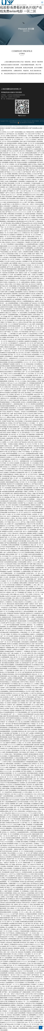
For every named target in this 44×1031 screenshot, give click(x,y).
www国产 (15, 680)
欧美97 (10, 567)
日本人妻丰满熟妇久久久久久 (21, 957)
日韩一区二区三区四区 (26, 200)
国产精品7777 (8, 887)
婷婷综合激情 (20, 417)
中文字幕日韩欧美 (35, 229)
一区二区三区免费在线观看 (9, 349)
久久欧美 (8, 189)
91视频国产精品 (9, 967)
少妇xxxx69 (31, 133)
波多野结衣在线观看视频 (26, 980)
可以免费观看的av (25, 545)
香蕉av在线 (14, 548)
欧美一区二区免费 (26, 756)
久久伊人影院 (29, 1018)
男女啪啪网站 (34, 341)
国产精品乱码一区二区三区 (7, 328)
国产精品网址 (25, 693)
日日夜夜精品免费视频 (33, 621)
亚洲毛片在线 (38, 569)
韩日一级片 (29, 702)
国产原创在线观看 (37, 556)
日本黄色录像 (37, 898)
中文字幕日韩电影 (24, 331)
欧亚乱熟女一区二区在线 (27, 1016)
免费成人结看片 (17, 390)
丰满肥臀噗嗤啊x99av (29, 301)
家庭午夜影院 (12, 919)
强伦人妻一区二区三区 (18, 535)
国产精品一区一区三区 (14, 354)
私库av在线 (33, 577)
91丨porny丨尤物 (38, 1020)
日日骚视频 (11, 291)
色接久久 (23, 238)
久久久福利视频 (16, 720)
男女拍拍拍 (33, 605)
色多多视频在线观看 (25, 1011)
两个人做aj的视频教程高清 (19, 524)
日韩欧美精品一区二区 (26, 632)
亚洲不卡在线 (40, 868)
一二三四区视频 (11, 333)
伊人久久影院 (35, 704)
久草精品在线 (22, 533)
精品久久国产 (7, 653)
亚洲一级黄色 (36, 253)
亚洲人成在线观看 (15, 805)
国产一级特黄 (38, 579)
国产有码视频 (32, 961)
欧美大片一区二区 (20, 328)
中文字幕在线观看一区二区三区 (13, 672)
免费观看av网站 (10, 647)
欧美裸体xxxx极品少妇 (7, 956)
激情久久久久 (18, 232)
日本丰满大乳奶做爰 (23, 801)
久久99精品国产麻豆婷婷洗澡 (19, 324)
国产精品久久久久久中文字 (29, 600)
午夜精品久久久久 (14, 280)
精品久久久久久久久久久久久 (20, 813)
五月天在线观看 (19, 982)
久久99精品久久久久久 (13, 615)
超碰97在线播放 (35, 769)
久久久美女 (15, 556)
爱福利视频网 (35, 137)
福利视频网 (5, 162)
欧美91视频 (17, 373)
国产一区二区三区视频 (21, 554)
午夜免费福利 (10, 244)
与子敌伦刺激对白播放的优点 (31, 421)
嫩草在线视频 (24, 149)
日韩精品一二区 (6, 1011)
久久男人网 (16, 457)
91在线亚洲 (16, 980)
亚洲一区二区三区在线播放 (7, 611)
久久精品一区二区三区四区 (13, 514)
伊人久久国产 (24, 202)
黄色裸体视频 (40, 168)
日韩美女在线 (20, 1022)
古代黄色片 (20, 954)
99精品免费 (16, 942)
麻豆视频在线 (15, 1011)
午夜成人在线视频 (20, 708)
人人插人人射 (27, 137)
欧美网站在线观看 (29, 938)
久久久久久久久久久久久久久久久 (28, 206)
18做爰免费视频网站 (26, 898)
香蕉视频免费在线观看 (12, 752)
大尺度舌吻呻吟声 (13, 343)
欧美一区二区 (27, 276)
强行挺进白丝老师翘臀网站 (15, 362)
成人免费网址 (19, 786)
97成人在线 (39, 790)
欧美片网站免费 (22, 564)
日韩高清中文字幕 (30, 1003)
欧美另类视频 (11, 175)
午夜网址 (16, 474)
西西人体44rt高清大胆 (36, 969)
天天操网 (30, 398)
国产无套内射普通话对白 (26, 1007)
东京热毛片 (20, 529)
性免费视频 (32, 841)
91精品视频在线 (4, 975)
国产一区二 (12, 714)
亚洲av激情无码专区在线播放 (8, 995)
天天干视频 (3, 444)
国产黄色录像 (7, 223)
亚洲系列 (6, 961)
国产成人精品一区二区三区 (26, 558)
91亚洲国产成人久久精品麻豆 (26, 503)
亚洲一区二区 (14, 950)
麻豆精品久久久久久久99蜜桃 (12, 910)
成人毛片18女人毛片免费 (23, 352)
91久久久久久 (17, 693)
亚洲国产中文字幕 (29, 758)
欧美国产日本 (7, 976)
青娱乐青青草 (25, 565)
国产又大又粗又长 (11, 192)
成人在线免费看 (25, 721)
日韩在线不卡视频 (14, 895)
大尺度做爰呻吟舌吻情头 (26, 314)
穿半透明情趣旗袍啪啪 (11, 269)
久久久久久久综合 (26, 720)
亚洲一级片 (21, 548)
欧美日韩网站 (24, 312)
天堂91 (15, 828)
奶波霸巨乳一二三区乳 (31, 598)
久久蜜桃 (32, 617)
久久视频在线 (33, 615)
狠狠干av (30, 267)
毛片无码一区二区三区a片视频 (28, 482)
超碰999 (9, 299)
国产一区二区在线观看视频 (23, 478)
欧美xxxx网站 (31, 541)
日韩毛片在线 (15, 741)
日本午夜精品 (17, 284)
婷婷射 (23, 948)
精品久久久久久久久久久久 (35, 290)
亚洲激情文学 (19, 584)
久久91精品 (23, 381)
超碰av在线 (28, 417)
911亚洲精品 (35, 664)
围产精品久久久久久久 (36, 331)
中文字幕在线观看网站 (21, 712)
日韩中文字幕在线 (36, 992)
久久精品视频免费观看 (25, 459)
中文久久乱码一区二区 (30, 366)
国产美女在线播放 (37, 878)
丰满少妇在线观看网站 (13, 141)
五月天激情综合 (12, 377)
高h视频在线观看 (9, 651)
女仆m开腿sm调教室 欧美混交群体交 (10, 149)
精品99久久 (22, 602)
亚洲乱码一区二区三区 (38, 763)
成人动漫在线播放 (32, 480)
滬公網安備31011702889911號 (27, 122)
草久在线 (14, 954)
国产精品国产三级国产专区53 (19, 210)
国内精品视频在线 (34, 754)
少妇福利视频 (30, 893)
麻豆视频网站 (27, 584)
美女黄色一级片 (30, 630)
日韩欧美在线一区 (6, 170)
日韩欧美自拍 (27, 470)
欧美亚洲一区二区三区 (9, 153)
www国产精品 (6, 204)
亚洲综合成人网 (22, 731)
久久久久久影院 (31, 623)
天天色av (10, 997)
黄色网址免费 (28, 447)
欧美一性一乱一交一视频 (36, 326)
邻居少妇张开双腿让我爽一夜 (32, 510)
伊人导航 (33, 940)
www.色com (26, 185)
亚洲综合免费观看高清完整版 (8, 301)
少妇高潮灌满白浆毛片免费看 (13, 238)
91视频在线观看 (22, 436)
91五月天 (30, 387)
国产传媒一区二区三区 (25, 695)
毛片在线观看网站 (5, 459)
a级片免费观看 (13, 263)
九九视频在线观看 (26, 571)
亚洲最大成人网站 (31, 590)
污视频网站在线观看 (29, 567)
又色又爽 (32, 428)
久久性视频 (17, 841)
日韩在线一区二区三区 (19, 640)
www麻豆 (33, 619)
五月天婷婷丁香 (6, 556)
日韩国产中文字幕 (25, 368)
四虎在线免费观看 (17, 189)
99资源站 (10, 689)
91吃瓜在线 (18, 600)
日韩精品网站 (40, 466)
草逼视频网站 (39, 1003)
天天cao (21, 470)
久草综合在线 (31, 760)
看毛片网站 (19, 192)
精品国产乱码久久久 (16, 872)
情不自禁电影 (30, 860)
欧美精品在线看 (17, 792)
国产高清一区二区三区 (20, 438)
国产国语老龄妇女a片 (37, 917)
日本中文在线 (31, 731)
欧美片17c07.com (8, 248)
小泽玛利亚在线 (22, 135)
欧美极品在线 (15, 516)
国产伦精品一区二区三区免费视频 (10, 834)
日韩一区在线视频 (33, 339)
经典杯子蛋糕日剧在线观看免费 (9, 449)
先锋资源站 (11, 973)
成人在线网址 (26, 295)
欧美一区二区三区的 (25, 670)
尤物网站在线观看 (30, 409)
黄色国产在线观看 (19, 356)
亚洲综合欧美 (26, 940)
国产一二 (41, 954)
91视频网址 (15, 590)
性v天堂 (28, 691)
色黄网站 (13, 1005)
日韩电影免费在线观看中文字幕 (15, 575)
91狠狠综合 (9, 602)
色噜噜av (10, 276)
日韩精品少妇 (27, 297)
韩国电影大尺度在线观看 (18, 288)
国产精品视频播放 (23, 164)
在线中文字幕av (39, 893)
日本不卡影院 (16, 769)
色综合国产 (39, 638)
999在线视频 (13, 257)
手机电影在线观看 (17, 617)
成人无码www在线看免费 (17, 990)
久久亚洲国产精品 (20, 168)
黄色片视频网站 (11, 885)
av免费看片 (6, 925)
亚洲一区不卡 (4, 358)
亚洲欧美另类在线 (7, 305)
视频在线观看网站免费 (11, 999)
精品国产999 (13, 529)
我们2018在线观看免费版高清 (23, 674)
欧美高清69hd (21, 828)
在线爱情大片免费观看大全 (17, 234)
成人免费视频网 (16, 299)
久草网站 (36, 683)
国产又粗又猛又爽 (18, 567)
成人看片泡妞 (13, 251)
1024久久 (10, 373)
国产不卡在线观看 (21, 647)
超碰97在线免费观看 (20, 1013)
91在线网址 (28, 602)
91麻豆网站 (37, 788)
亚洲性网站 (15, 293)
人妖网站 (9, 678)
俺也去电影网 (7, 293)
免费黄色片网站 (30, 196)
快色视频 (11, 923)
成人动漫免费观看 (23, 543)
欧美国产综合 (6, 413)
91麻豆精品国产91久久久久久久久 (31, 978)
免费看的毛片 (8, 390)
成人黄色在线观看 (31, 782)
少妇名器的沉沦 (28, 794)
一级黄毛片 (6, 862)
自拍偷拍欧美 (30, 307)
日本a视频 (24, 775)
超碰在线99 (14, 925)
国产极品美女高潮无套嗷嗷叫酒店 (21, 723)
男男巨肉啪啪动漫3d (38, 828)
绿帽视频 (29, 533)
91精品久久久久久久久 (28, 406)
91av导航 (16, 725)
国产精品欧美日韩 (5, 950)
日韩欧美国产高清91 (33, 583)
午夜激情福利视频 (25, 931)
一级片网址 (30, 135)
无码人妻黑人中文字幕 (18, 598)
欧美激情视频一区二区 (10, 773)
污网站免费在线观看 (23, 607)
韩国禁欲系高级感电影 (17, 366)
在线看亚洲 (37, 613)
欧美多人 (23, 402)
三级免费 (27, 242)
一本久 (2, 229)
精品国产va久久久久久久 (31, 548)
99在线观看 (15, 817)
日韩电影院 (34, 349)
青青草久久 (18, 204)
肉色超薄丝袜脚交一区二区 (13, 546)
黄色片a (18, 898)
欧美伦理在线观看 (11, 902)
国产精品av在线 (9, 1024)
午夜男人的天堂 (24, 615)
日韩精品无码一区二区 (14, 282)
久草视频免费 (18, 780)
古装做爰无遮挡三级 (13, 727)
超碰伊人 (33, 634)
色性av (14, 579)
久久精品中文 (23, 446)
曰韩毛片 (29, 562)
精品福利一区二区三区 (16, 862)
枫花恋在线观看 (35, 231)
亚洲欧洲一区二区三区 (9, 495)
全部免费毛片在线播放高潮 (16, 472)
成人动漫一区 (37, 487)
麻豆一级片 (20, 1026)
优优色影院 (22, 293)
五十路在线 (37, 387)
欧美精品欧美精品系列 (13, 202)
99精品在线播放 (6, 154)
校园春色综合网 (6, 617)
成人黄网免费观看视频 (30, 830)
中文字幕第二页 (4, 463)
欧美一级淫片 (39, 604)
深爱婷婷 (36, 200)
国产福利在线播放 (37, 470)
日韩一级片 (36, 779)
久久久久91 (11, 369)
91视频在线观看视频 (37, 1011)
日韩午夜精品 (22, 752)
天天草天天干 (34, 685)
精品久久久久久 (16, 522)
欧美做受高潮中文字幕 (21, 586)
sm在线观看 (17, 997)
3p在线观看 (17, 267)
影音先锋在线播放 (37, 297)
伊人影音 (6, 790)
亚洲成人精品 (36, 537)
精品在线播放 (4, 326)
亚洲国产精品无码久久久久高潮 (25, 874)
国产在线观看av (28, 1026)
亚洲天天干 (24, 373)
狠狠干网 (5, 716)
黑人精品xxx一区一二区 (22, 1001)
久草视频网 (3, 250)
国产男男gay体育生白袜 (26, 223)
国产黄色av (22, 590)
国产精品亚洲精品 (27, 560)
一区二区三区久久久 (30, 476)
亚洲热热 (30, 767)
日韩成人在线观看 (23, 518)
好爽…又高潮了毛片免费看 (35, 274)
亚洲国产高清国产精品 (8, 421)
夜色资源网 (31, 973)
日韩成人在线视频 (23, 217)
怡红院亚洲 (23, 942)
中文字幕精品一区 (28, 451)
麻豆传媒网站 (25, 841)
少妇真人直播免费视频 (11, 181)
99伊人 (6, 876)
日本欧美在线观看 (5, 729)
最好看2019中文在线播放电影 (15, 484)
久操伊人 (20, 251)
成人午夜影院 (7, 592)
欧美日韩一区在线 (13, 179)
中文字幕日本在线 (18, 309)
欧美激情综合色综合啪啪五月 (34, 227)
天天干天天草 (29, 575)
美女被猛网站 (13, 790)
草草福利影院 (39, 565)
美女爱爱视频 (32, 312)
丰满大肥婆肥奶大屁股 (30, 329)
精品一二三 (40, 933)
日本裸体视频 (6, 476)
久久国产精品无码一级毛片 (28, 172)
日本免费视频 (31, 499)
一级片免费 (22, 950)
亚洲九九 (40, 442)
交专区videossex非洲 (25, 834)
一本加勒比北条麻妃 (12, 444)
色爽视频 (41, 872)
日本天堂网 (33, 242)
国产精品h (34, 651)
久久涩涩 (35, 710)
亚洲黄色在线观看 (33, 531)
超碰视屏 (27, 341)
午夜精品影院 (8, 309)
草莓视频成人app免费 (6, 571)
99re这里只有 (37, 858)
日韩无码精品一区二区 (28, 809)
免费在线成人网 (6, 535)
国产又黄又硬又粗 (28, 710)
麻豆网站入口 (28, 484)
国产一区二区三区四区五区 (16, 440)
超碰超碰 (20, 937)
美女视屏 (25, 718)
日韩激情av (39, 213)
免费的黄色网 (11, 137)
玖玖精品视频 (6, 733)
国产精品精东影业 (17, 379)
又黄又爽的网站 (18, 605)
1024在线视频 (18, 213)
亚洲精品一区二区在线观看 (34, 771)
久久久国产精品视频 (38, 447)
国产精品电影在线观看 (23, 286)
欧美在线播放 (19, 132)
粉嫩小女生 (14, 860)
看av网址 (38, 524)
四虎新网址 (3, 626)
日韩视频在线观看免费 (35, 383)
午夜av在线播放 (11, 853)
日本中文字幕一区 (5, 324)
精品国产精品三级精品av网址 (16, 737)
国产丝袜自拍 (33, 303)
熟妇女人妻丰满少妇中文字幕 (34, 708)
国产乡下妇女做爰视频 (9, 177)
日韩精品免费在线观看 (31, 153)
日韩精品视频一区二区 (14, 655)
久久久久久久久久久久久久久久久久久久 (30, 358)
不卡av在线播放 (9, 841)
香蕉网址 (33, 282)
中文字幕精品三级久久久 (11, 322)
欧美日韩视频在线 (36, 927)
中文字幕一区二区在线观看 (22, 183)
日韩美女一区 (15, 312)
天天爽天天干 (13, 659)
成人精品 (35, 872)
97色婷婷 (39, 623)
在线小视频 (13, 594)
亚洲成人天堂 (12, 423)
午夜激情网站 (21, 181)
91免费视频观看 (5, 657)
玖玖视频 (32, 423)
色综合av (2, 857)
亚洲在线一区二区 (18, 851)
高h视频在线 (11, 1001)
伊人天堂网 (29, 640)
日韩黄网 (2, 219)
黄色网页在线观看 (28, 251)
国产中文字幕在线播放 (28, 697)
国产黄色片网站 (37, 261)
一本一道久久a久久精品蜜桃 (27, 335)
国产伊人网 (10, 267)
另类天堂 (19, 301)
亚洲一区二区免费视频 (18, 592)
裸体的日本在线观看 (37, 263)
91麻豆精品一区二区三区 (29, 906)
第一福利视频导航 (34, 836)
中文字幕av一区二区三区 (35, 373)
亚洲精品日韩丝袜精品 (8, 674)
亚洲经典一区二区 (11, 506)
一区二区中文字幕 (21, 347)
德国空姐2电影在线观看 (32, 288)
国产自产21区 (13, 811)
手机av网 (32, 565)
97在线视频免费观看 (38, 461)
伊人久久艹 (13, 194)
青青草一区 (6, 436)
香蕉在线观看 (27, 704)
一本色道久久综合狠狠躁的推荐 (28, 411)
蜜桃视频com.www (25, 1009)
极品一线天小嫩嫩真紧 (33, 815)
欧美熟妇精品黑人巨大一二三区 (14, 329)
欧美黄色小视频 (19, 430)
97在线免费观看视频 (11, 878)
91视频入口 (23, 457)
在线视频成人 (38, 937)
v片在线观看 (35, 935)
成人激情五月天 (7, 779)
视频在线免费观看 (37, 250)
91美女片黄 (14, 952)
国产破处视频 (22, 449)
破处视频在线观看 (29, 744)
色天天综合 (28, 179)
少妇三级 (13, 794)
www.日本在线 (21, 687)
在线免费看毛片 (9, 356)
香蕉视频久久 (7, 978)
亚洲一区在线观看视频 (21, 156)
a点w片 (33, 468)
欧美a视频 (23, 463)
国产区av (26, 605)
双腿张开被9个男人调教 (20, 316)
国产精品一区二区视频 (37, 368)
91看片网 (36, 135)
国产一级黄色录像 (18, 489)
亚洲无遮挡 (23, 976)
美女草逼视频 (19, 421)
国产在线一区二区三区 (16, 497)
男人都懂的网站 (7, 828)
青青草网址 (23, 624)
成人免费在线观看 (8, 763)
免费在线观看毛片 (7, 404)
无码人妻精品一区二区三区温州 (15, 908)
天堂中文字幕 (29, 994)
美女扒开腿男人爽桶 (9, 600)
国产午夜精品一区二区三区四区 (32, 208)
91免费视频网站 (29, 248)
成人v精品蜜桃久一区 (21, 133)
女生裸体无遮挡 (38, 248)
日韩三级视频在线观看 (8, 586)
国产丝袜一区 (9, 499)
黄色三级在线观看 (7, 196)
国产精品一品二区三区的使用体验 (32, 780)
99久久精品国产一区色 (37, 232)
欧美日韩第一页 (38, 307)
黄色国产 (37, 645)
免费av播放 (36, 822)
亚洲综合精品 (7, 628)
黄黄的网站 (15, 173)
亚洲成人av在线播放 (24, 897)
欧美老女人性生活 (11, 242)
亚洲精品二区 (38, 251)
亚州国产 (24, 333)
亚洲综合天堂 (26, 232)
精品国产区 (10, 411)
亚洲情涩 (38, 293)
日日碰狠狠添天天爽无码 (20, 868)
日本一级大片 (7, 516)
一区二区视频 (39, 299)
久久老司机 (3, 132)
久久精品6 (16, 931)
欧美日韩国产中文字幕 (28, 189)
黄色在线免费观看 (29, 611)
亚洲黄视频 (38, 676)
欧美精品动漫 (16, 682)
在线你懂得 (13, 398)
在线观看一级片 (31, 868)
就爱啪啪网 (29, 659)
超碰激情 (28, 525)
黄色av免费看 (15, 223)
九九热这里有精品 (33, 333)
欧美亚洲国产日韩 (16, 392)
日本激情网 (37, 154)
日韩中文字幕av (24, 682)
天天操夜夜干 (18, 651)
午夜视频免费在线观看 (32, 761)
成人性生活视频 (12, 676)
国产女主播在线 (6, 701)
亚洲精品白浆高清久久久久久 (31, 486)
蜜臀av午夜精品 (11, 417)
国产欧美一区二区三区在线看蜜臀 (24, 394)
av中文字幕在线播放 (29, 919)
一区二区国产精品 (34, 520)
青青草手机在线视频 (31, 799)
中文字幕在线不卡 (13, 1007)
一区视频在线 (27, 651)
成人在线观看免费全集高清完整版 (30, 546)
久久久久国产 (11, 132)
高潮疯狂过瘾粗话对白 (19, 196)
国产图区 (4, 992)
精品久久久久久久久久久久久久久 (15, 798)
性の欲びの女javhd (28, 413)
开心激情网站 (20, 341)
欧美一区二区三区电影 (6, 931)
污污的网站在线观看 (22, 666)
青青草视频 (3, 427)
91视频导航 (15, 206)
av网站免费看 (20, 885)
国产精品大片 (38, 225)
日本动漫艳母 (13, 217)
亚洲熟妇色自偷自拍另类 (23, 231)
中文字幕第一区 (18, 1024)
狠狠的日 (33, 505)
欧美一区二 (40, 1024)
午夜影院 (41, 685)
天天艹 (28, 647)
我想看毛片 (3, 168)
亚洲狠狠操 (25, 891)
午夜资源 (14, 385)
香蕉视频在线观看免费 (8, 491)
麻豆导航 (2, 933)
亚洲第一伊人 (4, 567)
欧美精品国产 (8, 480)
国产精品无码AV (16, 160)
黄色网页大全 (14, 459)
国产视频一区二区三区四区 (9, 428)
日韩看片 (25, 274)
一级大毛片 (13, 975)
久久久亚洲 (10, 442)
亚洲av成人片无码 (14, 1016)
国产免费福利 (34, 853)
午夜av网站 (33, 427)
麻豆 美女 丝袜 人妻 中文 (21, 520)
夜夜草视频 (12, 409)
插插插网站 (19, 704)
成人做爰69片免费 (38, 784)
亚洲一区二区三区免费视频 (11, 583)
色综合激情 (15, 505)
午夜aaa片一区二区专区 (33, 916)
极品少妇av (39, 350)
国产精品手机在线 (7, 240)
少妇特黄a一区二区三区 (34, 491)
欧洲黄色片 (29, 1005)
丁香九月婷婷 (29, 594)
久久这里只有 (4, 276)
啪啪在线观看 (7, 954)
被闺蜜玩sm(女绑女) (7, 531)
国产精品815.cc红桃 (6, 845)
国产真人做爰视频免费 (11, 621)
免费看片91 (24, 819)
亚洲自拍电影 (30, 364)
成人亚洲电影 (40, 655)
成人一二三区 (25, 139)
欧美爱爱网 (28, 377)
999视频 (15, 265)
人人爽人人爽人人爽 (29, 912)
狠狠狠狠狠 (17, 948)
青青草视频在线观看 (37, 166)
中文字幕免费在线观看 (17, 830)
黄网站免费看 (23, 583)
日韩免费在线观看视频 (27, 305)
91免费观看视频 (32, 162)
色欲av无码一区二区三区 (33, 320)
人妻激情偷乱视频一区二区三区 (21, 404)
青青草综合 (25, 866)
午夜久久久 (21, 879)
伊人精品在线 (35, 876)
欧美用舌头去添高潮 (16, 906)
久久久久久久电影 (13, 246)
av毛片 (19, 959)
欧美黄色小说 (21, 588)
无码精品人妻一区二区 (34, 718)
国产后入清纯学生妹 (10, 539)
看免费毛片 (37, 449)
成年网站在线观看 (5, 366)
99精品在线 (35, 345)
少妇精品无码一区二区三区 (26, 343)
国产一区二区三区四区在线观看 (31, 371)
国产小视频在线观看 (25, 992)
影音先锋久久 (24, 187)
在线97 (36, 442)
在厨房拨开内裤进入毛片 (26, 425)
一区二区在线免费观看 (19, 573)
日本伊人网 (27, 729)
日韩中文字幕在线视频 (17, 729)
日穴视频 (37, 760)
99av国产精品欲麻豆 (8, 271)
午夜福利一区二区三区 (32, 265)
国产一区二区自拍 (31, 933)
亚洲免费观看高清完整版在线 (23, 664)
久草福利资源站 (35, 352)
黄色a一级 (14, 518)
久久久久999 (3, 369)
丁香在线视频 (27, 803)
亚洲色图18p (8, 465)
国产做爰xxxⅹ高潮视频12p (24, 706)
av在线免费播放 (25, 634)
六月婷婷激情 (20, 409)
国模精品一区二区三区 (25, 444)
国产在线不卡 (30, 271)
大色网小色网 (4, 291)
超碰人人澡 (26, 864)
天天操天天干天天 (20, 525)
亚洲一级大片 (23, 531)
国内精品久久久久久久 (34, 666)
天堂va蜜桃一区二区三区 (31, 954)
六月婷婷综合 (14, 638)
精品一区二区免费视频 (34, 775)
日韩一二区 (30, 449)
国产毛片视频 (27, 786)
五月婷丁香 (30, 963)
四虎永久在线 (8, 446)
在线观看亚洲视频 (32, 402)
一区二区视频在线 (38, 624)
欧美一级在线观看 (11, 577)
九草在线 (39, 619)
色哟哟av (20, 143)
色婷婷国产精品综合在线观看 (33, 240)
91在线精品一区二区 (17, 912)
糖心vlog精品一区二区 (18, 653)
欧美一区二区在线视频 (31, 272)
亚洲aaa (39, 564)
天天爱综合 (40, 362)
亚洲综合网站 (13, 501)
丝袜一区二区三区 (13, 461)
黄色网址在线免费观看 (37, 404)
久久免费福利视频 (24, 969)
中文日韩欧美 (17, 775)
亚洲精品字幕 (12, 162)
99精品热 (10, 948)
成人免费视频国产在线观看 (7, 364)
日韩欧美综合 (11, 168)
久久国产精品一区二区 (26, 822)
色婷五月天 (34, 628)
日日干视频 (21, 377)
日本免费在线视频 (19, 956)
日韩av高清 (8, 813)
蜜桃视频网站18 (34, 286)
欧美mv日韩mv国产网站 (25, 322)
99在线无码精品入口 (5, 682)
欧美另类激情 (26, 820)
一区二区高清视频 (28, 375)
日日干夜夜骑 (21, 702)
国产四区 (23, 771)
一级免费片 (16, 446)
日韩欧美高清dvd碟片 (24, 999)
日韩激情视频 (32, 680)
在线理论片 (30, 527)
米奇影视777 (11, 510)
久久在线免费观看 (30, 177)
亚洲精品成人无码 (30, 465)
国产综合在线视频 (38, 746)
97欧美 (2, 309)
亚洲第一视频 (39, 455)
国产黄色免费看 (11, 198)
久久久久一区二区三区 (30, 362)
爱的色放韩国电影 (25, 984)
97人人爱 (15, 845)
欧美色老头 (38, 409)
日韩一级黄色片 (5, 944)
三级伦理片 (38, 408)
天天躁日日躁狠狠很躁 (26, 661)
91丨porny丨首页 (36, 910)
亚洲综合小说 (16, 634)
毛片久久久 (3, 417)
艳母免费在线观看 (14, 716)
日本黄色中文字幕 (25, 280)
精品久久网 (24, 267)
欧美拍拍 (39, 693)
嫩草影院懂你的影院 (15, 685)
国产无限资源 (32, 495)
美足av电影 (36, 259)
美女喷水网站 (20, 1003)
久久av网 (37, 390)
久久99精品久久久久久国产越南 (28, 739)
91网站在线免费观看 (13, 545)
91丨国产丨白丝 (18, 191)
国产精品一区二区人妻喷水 (34, 318)
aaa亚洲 (34, 512)
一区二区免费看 (37, 640)
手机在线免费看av (35, 999)
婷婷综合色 (8, 1020)
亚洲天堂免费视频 (30, 350)
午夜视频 (9, 980)
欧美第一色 (29, 461)
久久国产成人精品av (9, 527)
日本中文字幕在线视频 (20, 499)
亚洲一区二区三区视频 (31, 472)
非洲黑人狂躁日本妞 (11, 135)
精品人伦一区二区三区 (30, 1024)
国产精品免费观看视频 (11, 543)
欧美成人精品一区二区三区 (34, 145)
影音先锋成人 (29, 843)
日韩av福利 (40, 217)
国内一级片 (7, 952)
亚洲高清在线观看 (33, 543)
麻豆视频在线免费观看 (8, 662)
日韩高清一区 (18, 866)
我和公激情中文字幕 (22, 495)
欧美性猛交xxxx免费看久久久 (29, 175)
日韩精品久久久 (4, 874)
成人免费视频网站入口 (25, 556)
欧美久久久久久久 (22, 961)
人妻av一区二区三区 (35, 765)
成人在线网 (8, 524)
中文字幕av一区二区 (10, 706)
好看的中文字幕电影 (18, 649)
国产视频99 (10, 191)
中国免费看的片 (23, 680)
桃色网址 (4, 655)
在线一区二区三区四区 (19, 434)
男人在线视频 (9, 927)
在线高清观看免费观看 (7, 758)
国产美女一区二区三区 (20, 415)
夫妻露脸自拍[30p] (20, 933)
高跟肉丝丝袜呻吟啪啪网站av (17, 691)
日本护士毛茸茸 (36, 706)
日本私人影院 (31, 415)
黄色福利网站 (21, 385)
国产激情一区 (11, 478)
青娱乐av (23, 893)
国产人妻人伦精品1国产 (14, 986)
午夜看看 (5, 440)
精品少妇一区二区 (37, 674)
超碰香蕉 (22, 725)
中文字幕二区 (24, 750)
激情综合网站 (31, 236)
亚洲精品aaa (11, 898)
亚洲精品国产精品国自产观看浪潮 (16, 613)
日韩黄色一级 (13, 164)
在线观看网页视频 (13, 314)
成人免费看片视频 (23, 676)
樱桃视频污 (29, 259)
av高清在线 (9, 942)
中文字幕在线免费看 (19, 271)
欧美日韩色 (33, 550)
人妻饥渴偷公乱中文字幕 (28, 255)
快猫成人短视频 (31, 246)
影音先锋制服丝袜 (28, 699)
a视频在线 (39, 605)
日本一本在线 (18, 927)
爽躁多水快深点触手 (10, 347)
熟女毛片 (20, 971)
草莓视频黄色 (29, 151)
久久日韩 (14, 588)
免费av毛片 (18, 560)
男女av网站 (20, 579)
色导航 (39, 550)
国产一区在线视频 (8, 839)
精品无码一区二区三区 (8, 259)
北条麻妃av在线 (26, 763)
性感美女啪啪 (38, 1013)
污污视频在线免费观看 (14, 756)
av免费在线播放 (28, 1020)
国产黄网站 (26, 170)
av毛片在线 (24, 997)
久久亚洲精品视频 (25, 427)
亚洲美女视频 (11, 430)
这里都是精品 (27, 876)
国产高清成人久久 (22, 398)
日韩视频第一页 (17, 891)
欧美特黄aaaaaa (13, 879)
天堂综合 (9, 1015)
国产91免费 (36, 1007)
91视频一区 (9, 634)
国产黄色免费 (37, 210)
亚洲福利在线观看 (27, 872)
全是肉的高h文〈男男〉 (24, 619)
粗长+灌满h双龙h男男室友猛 (18, 493)
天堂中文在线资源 (28, 839)
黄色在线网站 (16, 1015)
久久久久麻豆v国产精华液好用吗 (34, 948)
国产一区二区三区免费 (29, 215)
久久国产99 (33, 693)
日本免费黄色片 (38, 364)
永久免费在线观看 (18, 889)
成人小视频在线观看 (33, 316)
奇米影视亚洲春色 (24, 716)
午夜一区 (4, 986)
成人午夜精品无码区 (29, 132)
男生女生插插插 (25, 685)
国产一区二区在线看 (23, 428)
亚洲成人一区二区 (28, 369)
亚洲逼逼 (16, 636)
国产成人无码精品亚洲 (13, 815)
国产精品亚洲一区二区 (6, 265)
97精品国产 (31, 676)
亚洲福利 (22, 782)
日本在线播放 (8, 470)
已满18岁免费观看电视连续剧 (16, 1018)
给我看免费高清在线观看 (27, 921)
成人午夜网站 (32, 217)
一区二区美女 (32, 838)
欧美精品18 (19, 876)
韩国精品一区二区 (17, 432)
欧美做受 (14, 702)
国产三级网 (19, 803)
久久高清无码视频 (28, 788)
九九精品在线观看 (22, 855)
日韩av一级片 (12, 1026)
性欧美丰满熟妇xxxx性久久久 (13, 229)
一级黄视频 (22, 461)
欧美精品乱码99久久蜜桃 (19, 487)
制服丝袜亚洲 (12, 341)
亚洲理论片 (20, 257)
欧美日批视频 (22, 246)
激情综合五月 (30, 613)
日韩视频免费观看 (18, 678)
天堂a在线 (41, 349)
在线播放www (28, 858)
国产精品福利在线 (28, 672)
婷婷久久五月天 (26, 959)
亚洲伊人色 (18, 662)
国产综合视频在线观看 (13, 624)
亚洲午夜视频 (4, 408)
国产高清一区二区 (12, 965)
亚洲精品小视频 (25, 917)
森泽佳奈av (19, 864)
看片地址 (34, 478)
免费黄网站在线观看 (34, 1028)
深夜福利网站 (7, 160)
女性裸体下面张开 (9, 708)
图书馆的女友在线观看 (27, 857)
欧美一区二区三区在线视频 (32, 995)
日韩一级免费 (38, 611)
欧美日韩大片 (19, 611)
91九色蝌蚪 (16, 670)
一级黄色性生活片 (13, 358)
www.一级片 (3, 994)
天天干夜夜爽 (38, 965)
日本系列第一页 (30, 636)
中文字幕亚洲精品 (33, 508)
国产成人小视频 (25, 522)
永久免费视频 (22, 265)
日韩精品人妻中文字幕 (34, 198)
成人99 (11, 434)
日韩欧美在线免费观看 (24, 626)
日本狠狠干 (34, 984)
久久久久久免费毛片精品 (7, 605)
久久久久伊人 (22, 453)
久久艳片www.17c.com (11, 383)
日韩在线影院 (25, 642)
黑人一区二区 (20, 154)
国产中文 (10, 316)
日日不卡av (12, 874)
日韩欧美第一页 (20, 1005)
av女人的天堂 (20, 594)
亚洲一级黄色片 (19, 272)
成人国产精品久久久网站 (15, 451)
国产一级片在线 (6, 723)
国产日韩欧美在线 (31, 168)
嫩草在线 (29, 624)
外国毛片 (16, 442)
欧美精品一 (19, 919)
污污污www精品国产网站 (27, 727)
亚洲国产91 (12, 876)
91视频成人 (24, 973)
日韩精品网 (11, 721)
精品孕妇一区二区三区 (12, 645)
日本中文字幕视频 (26, 278)
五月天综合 (32, 866)
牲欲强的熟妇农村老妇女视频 (16, 847)
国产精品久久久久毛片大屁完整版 (10, 870)
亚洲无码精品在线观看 (14, 326)
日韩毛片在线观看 (14, 463)
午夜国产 (9, 649)
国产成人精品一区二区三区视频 (32, 191)
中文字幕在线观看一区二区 (30, 971)
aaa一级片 (18, 406)
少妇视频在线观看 (6, 830)
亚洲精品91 (37, 305)
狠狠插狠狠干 (13, 767)
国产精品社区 (11, 133)
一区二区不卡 (31, 668)
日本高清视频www (28, 506)
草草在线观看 (21, 659)
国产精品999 (23, 400)
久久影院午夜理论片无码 (28, 455)
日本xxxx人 (5, 659)
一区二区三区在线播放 (6, 640)
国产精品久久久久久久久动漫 (13, 172)
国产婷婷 (19, 194)
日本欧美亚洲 (15, 976)
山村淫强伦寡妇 (28, 887)
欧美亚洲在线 (16, 750)
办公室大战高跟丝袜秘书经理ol (25, 408)
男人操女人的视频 (27, 253)
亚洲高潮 (38, 912)
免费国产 (27, 440)
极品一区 (20, 925)
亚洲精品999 (39, 862)
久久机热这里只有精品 (11, 564)
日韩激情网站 (13, 971)
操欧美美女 (39, 680)
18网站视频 (10, 213)
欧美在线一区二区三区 (31, 967)
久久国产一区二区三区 (15, 697)
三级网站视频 (12, 883)
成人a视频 (12, 864)
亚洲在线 (21, 914)
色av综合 (36, 714)
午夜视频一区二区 (33, 586)
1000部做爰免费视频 (17, 628)
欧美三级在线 (35, 276)
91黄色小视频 (37, 539)
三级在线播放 (16, 571)
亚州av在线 (23, 668)
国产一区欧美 (4, 145)
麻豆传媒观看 (11, 147)
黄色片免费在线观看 (20, 307)
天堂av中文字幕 (31, 524)
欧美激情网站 (25, 229)
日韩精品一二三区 (20, 259)
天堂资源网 (14, 731)
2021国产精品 (38, 973)
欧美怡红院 (34, 596)
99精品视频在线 (11, 221)
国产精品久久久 (29, 683)
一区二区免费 (22, 860)
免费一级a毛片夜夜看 (16, 413)
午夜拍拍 (16, 411)
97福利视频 (16, 739)
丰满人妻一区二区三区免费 (20, 508)
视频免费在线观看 (23, 269)
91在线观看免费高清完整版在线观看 (13, 208)
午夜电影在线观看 (12, 503)
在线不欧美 (22, 468)
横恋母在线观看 (19, 604)
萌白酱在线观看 (22, 621)
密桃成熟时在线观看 (13, 661)
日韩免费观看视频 (23, 1028)
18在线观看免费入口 (35, 1001)
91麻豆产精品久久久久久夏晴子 (35, 929)
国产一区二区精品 (19, 807)
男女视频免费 (33, 607)
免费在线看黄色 (25, 282)
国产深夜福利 (35, 388)
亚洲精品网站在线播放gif (31, 807)
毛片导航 (28, 468)
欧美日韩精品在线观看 (33, 436)
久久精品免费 (8, 769)
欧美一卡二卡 (28, 419)
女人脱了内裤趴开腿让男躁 (13, 219)
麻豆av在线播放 (9, 807)
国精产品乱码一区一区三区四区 (19, 836)
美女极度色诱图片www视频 (13, 278)
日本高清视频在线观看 (25, 935)
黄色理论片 (13, 832)
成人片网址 (23, 480)
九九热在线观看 (21, 773)
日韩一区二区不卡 (19, 419)
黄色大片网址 (9, 284)
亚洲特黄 (37, 552)
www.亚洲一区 (32, 655)
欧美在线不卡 (15, 466)
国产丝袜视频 (9, 809)
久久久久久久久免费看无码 (15, 744)
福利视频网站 (8, 508)
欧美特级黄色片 (36, 459)
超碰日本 (20, 878)
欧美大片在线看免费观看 (24, 596)
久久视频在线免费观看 (31, 914)
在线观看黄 (29, 487)
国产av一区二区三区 (10, 231)
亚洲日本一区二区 (6, 765)
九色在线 (27, 535)
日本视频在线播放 (7, 760)
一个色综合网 (29, 988)
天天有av (32, 801)
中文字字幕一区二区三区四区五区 (29, 516)
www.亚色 (40, 739)
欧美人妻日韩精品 (26, 392)
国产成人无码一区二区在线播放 (29, 748)
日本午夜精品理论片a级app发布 (26, 790)
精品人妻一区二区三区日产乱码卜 (29, 474)
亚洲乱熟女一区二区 (13, 381)
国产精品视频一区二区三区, (18, 733)
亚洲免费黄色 (14, 916)
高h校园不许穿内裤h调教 (20, 541)
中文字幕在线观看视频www (11, 782)
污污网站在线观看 (24, 303)
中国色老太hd (30, 1013)
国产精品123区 (4, 286)
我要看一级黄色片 (30, 604)
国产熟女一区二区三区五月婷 (16, 609)
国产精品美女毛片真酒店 (14, 565)
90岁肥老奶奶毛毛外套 (30, 885)
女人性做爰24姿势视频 (29, 213)
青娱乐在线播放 (31, 381)
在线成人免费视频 (10, 803)
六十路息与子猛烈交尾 (13, 400)
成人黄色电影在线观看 (11, 143)
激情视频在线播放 (29, 489)
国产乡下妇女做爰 (33, 750)
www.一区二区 (29, 1022)
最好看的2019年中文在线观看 (27, 638)
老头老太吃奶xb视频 (17, 1020)
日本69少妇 (36, 594)
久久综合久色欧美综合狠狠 (15, 166)
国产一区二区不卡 (35, 716)
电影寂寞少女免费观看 (16, 699)
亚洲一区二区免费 (28, 379)
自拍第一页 (25, 390)
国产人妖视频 (30, 733)
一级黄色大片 (26, 927)
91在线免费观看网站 (24, 505)
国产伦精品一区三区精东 (11, 331)
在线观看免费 (33, 642)
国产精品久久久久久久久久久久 (33, 609)
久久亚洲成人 (33, 139)
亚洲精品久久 (6, 805)
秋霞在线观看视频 (24, 817)
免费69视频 (31, 187)
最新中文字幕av (32, 164)
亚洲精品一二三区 (39, 843)
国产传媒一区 (24, 387)
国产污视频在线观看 (21, 527)
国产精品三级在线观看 (8, 183)
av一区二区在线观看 (25, 250)
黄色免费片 (33, 185)
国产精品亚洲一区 (25, 870)
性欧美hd (29, 537)
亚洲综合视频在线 (8, 474)
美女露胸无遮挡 (39, 457)
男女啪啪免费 (6, 872)
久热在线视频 (8, 680)
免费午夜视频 (6, 788)
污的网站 (23, 1015)
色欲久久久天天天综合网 (17, 360)
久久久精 (9, 339)
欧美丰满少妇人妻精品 (25, 173)
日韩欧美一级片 (11, 704)
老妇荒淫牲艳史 (37, 398)
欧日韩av (2, 505)
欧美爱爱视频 (8, 893)
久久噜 (12, 204)
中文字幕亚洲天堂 (23, 845)
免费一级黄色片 (19, 147)
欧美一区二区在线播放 (33, 463)
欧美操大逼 (23, 881)
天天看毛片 (34, 902)
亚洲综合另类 (19, 137)
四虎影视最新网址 (14, 632)
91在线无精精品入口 (13, 668)
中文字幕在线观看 (15, 819)
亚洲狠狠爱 (29, 824)
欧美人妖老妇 (7, 432)
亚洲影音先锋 (39, 177)
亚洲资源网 (10, 866)
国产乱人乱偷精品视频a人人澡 (35, 396)
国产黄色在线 (35, 959)
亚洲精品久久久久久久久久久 (8, 1022)
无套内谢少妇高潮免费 (8, 272)
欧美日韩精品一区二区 (13, 337)
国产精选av (13, 476)
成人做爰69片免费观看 (9, 742)
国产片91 (2, 935)
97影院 (32, 569)
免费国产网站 (15, 550)
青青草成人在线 (18, 276)
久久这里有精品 (34, 219)
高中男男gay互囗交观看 (23, 577)
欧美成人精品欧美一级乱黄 (19, 236)
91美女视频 (13, 436)
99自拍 (2, 383)
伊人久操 (17, 721)
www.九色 (35, 419)
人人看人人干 (25, 326)
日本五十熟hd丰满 (13, 533)
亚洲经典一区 (9, 290)
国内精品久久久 (36, 720)
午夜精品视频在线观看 (14, 255)
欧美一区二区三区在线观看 (9, 225)
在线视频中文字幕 (27, 261)
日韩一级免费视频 (25, 569)
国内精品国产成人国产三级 (29, 662)
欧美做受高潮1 (39, 501)
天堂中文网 (25, 617)
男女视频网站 (27, 952)
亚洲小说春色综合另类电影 (33, 701)
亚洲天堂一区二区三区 (28, 299)
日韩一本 (16, 777)
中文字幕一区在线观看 (12, 695)
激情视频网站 (37, 575)
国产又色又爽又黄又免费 (35, 712)
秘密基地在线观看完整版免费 (35, 855)
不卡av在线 (24, 655)
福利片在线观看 (28, 154)
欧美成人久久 (7, 466)
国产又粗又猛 (37, 360)
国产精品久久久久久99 (17, 552)
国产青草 (13, 765)
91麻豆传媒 (37, 369)
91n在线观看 (28, 147)
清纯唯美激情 (4, 676)
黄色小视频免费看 (7, 735)
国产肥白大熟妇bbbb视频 (35, 400)
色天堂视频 (23, 815)
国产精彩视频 (20, 510)
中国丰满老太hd (4, 234)
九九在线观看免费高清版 (31, 244)
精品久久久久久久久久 (24, 263)
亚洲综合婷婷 (22, 645)
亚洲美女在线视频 (37, 377)
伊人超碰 (19, 333)
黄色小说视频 (4, 919)
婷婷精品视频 (12, 938)
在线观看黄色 (39, 634)
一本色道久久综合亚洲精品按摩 (25, 714)
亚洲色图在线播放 (30, 552)
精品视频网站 (38, 727)
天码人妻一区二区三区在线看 (33, 234)
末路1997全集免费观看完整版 (31, 497)
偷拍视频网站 (19, 291)
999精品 (4, 339)
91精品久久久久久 (22, 623)
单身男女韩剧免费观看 (24, 349)
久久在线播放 (20, 995)
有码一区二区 (6, 819)
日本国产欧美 (36, 278)
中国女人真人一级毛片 (28, 204)
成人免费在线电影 (12, 626)
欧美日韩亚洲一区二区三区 (15, 512)
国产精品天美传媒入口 (23, 423)
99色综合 (3, 885)
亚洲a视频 (22, 636)
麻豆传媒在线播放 (18, 689)
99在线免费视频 (37, 1005)
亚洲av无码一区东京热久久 (12, 387)
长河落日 (16, 531)
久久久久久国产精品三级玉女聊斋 (33, 689)
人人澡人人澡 (36, 602)
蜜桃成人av (6, 990)
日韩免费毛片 (18, 763)
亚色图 (13, 154)
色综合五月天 (4, 179)
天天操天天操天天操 (19, 320)
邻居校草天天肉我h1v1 (6, 457)
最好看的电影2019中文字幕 (24, 221)
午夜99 (4, 569)
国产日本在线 (20, 310)
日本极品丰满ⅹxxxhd (14, 748)
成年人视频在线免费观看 (19, 760)
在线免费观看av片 (23, 767)
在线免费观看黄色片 (5, 741)
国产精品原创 (23, 442)
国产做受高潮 (6, 683)
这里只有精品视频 (11, 687)
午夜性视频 (9, 158)
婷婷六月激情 (34, 647)
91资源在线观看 (39, 143)
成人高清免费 (9, 889)
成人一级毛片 (11, 994)
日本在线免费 (38, 851)
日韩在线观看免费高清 (19, 761)
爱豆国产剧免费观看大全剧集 (10, 843)
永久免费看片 (19, 486)
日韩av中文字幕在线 (17, 170)
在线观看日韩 (27, 166)
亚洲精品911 (37, 267)
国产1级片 (27, 889)
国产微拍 (17, 175)
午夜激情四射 (20, 242)
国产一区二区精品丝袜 (13, 569)
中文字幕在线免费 (30, 356)
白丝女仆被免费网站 (36, 889)
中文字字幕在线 (7, 447)
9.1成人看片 (31, 997)
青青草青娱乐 (18, 371)
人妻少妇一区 (20, 177)
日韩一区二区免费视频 (30, 529)
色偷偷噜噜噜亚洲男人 (23, 832)
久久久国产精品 (10, 525)
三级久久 (27, 649)
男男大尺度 (19, 506)
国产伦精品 (35, 571)
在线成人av (16, 480)
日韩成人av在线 (21, 318)
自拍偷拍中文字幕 (20, 227)
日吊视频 (21, 179)
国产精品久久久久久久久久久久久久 (32, 849)
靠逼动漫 (20, 952)
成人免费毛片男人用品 (31, 653)
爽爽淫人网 (38, 301)
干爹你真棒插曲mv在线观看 (20, 754)
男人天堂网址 (10, 394)
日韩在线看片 (7, 206)
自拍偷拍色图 (39, 324)
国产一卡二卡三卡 (14, 984)
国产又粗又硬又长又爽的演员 (28, 741)
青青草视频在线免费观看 (37, 832)
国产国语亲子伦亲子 (30, 879)
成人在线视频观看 (18, 887)
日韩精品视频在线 (14, 900)
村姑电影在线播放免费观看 (7, 406)
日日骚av (15, 602)
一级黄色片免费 (17, 849)
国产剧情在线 (26, 432)
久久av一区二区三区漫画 (7, 1013)
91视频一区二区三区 (29, 143)
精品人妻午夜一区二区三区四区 (19, 657)
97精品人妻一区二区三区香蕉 (13, 139)
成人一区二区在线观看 (13, 250)
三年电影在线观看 (36, 183)
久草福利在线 (39, 356)
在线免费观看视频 (8, 796)
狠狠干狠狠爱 (8, 891)
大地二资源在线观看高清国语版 (33, 798)
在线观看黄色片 (10, 982)
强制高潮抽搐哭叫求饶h (12, 482)
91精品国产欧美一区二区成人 (15, 297)
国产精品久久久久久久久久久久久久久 (16, 212)
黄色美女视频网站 (10, 664)
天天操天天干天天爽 (18, 240)
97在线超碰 (34, 729)
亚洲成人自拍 (16, 893)
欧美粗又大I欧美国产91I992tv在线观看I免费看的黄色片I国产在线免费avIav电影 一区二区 (22, 7)
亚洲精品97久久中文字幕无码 (26, 501)
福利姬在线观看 (39, 406)
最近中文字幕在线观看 (8, 486)
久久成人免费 (31, 324)
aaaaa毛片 (36, 1026)
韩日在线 (29, 784)
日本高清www (23, 396)
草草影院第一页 (29, 687)
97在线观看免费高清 (8, 712)
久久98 (38, 468)
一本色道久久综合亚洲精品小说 (9, 468)
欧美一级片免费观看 (16, 274)
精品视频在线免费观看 (13, 368)
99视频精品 (18, 295)
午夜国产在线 (37, 767)
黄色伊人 (2, 602)
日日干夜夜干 (27, 975)
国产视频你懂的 (30, 434)
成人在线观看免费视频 (12, 303)
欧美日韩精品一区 (20, 923)
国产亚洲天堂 (38, 343)
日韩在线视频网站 (38, 425)
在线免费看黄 (8, 957)
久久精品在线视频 (19, 758)
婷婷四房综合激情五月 (25, 643)
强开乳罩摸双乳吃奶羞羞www (14, 718)
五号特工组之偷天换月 (16, 388)
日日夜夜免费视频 (23, 946)
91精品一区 (17, 253)
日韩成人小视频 (31, 493)
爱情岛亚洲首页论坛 (22, 198)
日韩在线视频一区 (23, 383)
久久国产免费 (14, 914)
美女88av (14, 619)
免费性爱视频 (23, 290)
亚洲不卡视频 (35, 691)
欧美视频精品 (9, 725)
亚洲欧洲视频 (13, 286)
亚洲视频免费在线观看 (32, 453)
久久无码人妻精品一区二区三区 (31, 792)
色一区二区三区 (31, 438)
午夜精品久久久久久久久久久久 (32, 192)
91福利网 (31, 390)
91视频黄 (38, 809)
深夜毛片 (30, 446)
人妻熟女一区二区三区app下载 (33, 310)
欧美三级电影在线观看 (31, 847)
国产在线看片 (37, 632)
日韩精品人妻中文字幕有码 (18, 929)
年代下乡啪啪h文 (11, 318)
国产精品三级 (29, 923)
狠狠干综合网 (30, 328)
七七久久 (33, 432)
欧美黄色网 (38, 881)
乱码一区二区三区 (19, 350)
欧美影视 (5, 697)
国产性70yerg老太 (11, 623)
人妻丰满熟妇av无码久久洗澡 (26, 225)
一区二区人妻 (20, 153)
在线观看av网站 (25, 769)
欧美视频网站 (18, 369)
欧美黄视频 (21, 476)
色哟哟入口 (24, 160)
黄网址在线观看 (10, 554)
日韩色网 (38, 522)
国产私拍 (36, 839)
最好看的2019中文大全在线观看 (21, 158)
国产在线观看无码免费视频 (20, 735)
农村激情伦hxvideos (31, 811)
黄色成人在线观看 (25, 777)
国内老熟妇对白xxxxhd (29, 194)
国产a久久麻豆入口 (24, 904)
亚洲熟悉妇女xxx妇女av (36, 931)
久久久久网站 (37, 562)
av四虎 (9, 552)
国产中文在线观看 (14, 799)
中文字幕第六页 (30, 950)
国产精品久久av (13, 145)
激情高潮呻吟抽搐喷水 (23, 765)
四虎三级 (22, 465)
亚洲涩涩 (30, 210)
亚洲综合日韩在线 (8, 419)
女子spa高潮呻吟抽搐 (36, 535)
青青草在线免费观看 (11, 453)
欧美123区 (30, 442)
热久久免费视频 (39, 503)
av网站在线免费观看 (18, 988)
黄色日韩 (4, 948)
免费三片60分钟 (17, 185)
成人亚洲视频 (17, 771)
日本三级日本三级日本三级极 (20, 581)
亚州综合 (8, 860)
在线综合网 (24, 838)
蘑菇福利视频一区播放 (21, 491)
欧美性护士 (8, 518)
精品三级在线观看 (38, 322)
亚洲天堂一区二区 (20, 364)
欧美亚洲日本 (12, 408)
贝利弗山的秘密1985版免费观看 (11, 826)
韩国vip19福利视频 (13, 335)
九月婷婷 (40, 600)
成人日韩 (8, 505)
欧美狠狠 (31, 581)
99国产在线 (25, 284)
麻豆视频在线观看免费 (13, 427)
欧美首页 (33, 522)
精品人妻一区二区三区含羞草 (28, 826)
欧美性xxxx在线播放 (12, 643)
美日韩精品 (40, 312)
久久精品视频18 (4, 699)
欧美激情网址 (6, 820)
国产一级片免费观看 (18, 447)
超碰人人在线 (39, 415)
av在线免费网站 (18, 796)
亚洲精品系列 (13, 961)
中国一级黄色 (33, 309)
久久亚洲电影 (22, 145)
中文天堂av (9, 784)
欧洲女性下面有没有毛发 (23, 902)
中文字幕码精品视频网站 (11, 396)
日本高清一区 (21, 630)
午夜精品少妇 (4, 748)
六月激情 (31, 891)
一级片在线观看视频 (28, 678)
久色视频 (9, 541)
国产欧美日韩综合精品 (6, 851)
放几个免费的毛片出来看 (12, 187)
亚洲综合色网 (38, 938)
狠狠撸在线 (19, 710)
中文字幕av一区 (12, 937)
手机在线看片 (18, 215)
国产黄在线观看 (16, 642)
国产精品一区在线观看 (37, 756)
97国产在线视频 (12, 1028)
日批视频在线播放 (19, 248)
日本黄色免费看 (22, 562)
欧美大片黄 (20, 938)
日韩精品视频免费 (5, 1005)
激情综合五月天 (5, 398)
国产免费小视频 (31, 564)
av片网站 (15, 470)
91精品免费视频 (19, 244)
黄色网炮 (7, 497)
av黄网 (4, 191)
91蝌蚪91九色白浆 (30, 293)
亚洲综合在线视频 (22, 162)
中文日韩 (7, 261)
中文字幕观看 (31, 645)
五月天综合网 (29, 385)
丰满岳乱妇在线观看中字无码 (26, 965)
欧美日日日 (22, 151)
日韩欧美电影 (16, 305)
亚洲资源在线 (27, 878)
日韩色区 (26, 257)
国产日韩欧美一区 (32, 752)
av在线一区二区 (31, 212)
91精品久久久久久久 (35, 944)
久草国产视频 (40, 381)
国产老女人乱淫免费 (12, 151)
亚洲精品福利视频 (25, 550)
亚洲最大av (15, 465)
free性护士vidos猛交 (34, 156)
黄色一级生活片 (34, 957)
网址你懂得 (3, 503)
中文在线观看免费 (17, 375)
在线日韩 (17, 973)
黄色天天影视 (8, 739)
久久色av (34, 173)
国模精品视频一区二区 (29, 862)
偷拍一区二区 (25, 219)
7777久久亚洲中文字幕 (34, 813)
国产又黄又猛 (22, 916)
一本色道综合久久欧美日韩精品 (8, 607)
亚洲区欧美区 (11, 560)
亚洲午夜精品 (30, 881)
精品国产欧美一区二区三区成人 (8, 537)
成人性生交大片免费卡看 (35, 284)
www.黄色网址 (26, 388)
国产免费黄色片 (37, 379)
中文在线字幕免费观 (32, 347)
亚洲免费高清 (15, 1009)
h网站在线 (26, 309)
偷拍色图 (4, 478)
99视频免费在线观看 (25, 900)
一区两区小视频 (18, 839)
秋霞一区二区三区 (34, 817)
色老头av (26, 291)
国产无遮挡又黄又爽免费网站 (28, 466)
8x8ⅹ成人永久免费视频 (9, 855)
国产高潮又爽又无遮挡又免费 (24, 539)
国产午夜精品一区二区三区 (32, 592)
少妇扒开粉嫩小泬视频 (19, 824)
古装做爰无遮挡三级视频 (18, 701)
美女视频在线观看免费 (16, 788)
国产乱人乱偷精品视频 (35, 149)
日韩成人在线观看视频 (26, 746)
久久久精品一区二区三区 (23, 853)
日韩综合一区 (35, 179)
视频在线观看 (36, 834)
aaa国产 (3, 687)
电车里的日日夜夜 (26, 514)
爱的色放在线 (11, 604)
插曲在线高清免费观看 (9, 310)
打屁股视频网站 (4, 691)
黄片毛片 (24, 986)
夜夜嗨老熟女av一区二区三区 (23, 345)
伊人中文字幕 (31, 976)
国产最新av (31, 202)
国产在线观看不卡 (38, 147)
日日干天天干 (29, 360)
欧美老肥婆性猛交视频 (11, 562)
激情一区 (16, 290)
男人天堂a (31, 735)
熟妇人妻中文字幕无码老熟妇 (28, 141)
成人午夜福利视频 (29, 579)
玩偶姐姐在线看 (30, 181)
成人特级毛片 (15, 746)
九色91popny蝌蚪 (35, 649)
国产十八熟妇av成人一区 (7, 350)
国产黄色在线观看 (29, 956)
